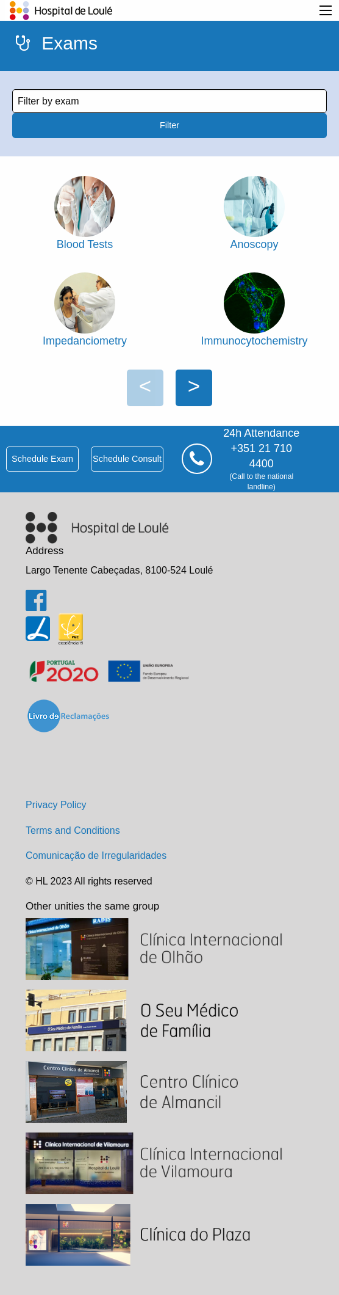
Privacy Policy (56, 805)
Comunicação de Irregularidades (96, 855)
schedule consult (127, 459)
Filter (169, 125)
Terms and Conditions (73, 830)
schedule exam (42, 459)
